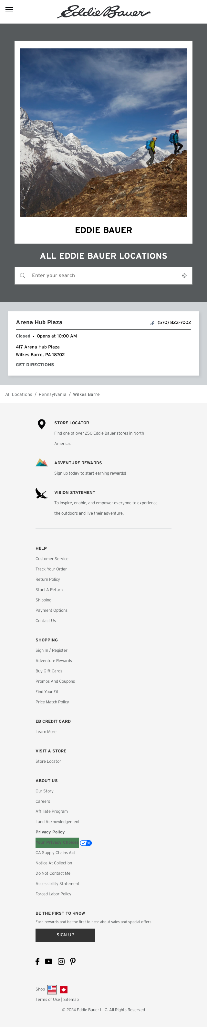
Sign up (65, 935)
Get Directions (36, 365)
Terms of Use (48, 1000)
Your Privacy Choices (57, 843)
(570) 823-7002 (170, 322)
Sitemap (71, 1000)
